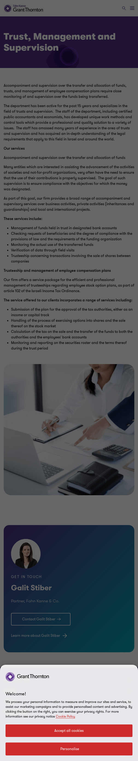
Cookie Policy (65, 716)
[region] (69, 713)
